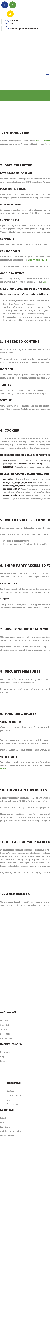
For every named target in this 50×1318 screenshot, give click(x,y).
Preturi (10, 1090)
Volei (2, 1122)
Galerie (10, 1099)
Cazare (3, 1029)
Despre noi (5, 1052)
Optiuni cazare (14, 1095)
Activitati (5, 1024)
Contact (3, 1060)
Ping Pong (5, 1126)
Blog (2, 1056)
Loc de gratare (7, 1135)
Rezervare (5, 1033)
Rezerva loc (12, 1104)
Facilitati (4, 1020)
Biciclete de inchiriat (10, 1131)
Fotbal (3, 1118)
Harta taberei (6, 1038)
